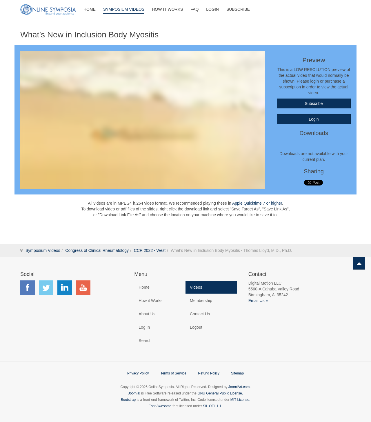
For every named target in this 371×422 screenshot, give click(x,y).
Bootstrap (128, 400)
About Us (147, 314)
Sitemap (237, 373)
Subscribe (238, 9)
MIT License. (240, 400)
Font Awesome (160, 406)
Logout (196, 327)
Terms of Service (173, 373)
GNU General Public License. (220, 393)
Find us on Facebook (27, 287)
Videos (196, 287)
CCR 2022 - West (150, 250)
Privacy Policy (138, 373)
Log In (144, 327)
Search (145, 340)
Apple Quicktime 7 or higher (257, 203)
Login (212, 9)
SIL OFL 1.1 (212, 406)
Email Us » (258, 300)
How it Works (150, 300)
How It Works (167, 9)
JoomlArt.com (239, 387)
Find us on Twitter (46, 287)
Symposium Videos (123, 9)
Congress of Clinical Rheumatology (97, 250)
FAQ (194, 9)
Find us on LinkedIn (64, 287)
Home (89, 9)
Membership (201, 300)
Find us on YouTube (83, 287)
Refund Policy (208, 373)
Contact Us (200, 314)
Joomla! (134, 393)
